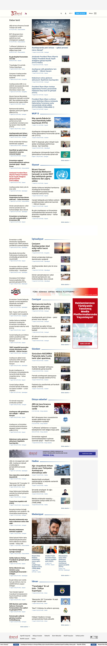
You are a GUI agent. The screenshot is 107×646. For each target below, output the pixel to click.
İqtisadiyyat (37, 239)
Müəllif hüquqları (68, 635)
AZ (70, 13)
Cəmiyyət (36, 299)
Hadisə (35, 461)
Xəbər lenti (14, 20)
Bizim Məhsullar (56, 635)
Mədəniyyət (37, 514)
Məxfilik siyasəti (24, 638)
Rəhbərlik (47, 635)
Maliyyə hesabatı (37, 635)
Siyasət (35, 164)
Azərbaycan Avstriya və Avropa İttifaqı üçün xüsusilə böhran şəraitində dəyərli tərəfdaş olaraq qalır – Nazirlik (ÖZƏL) (64, 644)
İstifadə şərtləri (80, 635)
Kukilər (34, 638)
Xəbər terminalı (80, 13)
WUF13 (35, 113)
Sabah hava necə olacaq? (11, 644)
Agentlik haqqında (25, 635)
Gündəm (36, 349)
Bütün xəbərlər (65, 160)
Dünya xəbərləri (39, 399)
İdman (35, 581)
